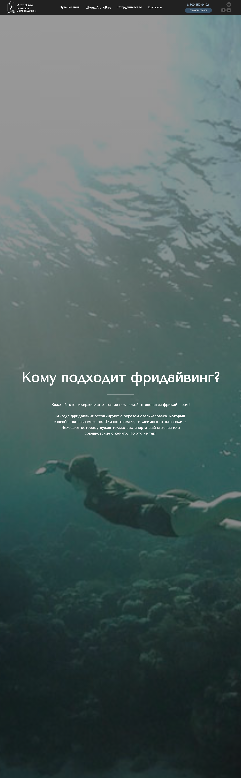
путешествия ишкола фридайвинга (26, 10)
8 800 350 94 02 (198, 4)
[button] (198, 10)
